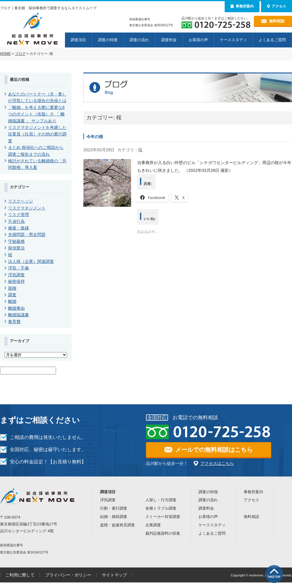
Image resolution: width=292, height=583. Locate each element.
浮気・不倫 (18, 268)
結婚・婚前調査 (113, 516)
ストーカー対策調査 (162, 516)
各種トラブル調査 (160, 508)
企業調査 (153, 525)
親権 (12, 288)
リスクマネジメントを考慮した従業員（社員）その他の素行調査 (37, 134)
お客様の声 (198, 40)
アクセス (251, 500)
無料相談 (251, 516)
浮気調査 (16, 274)
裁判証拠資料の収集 (162, 533)
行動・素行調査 (113, 508)
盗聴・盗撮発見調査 (117, 525)
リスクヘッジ (20, 201)
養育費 (14, 321)
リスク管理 (18, 214)
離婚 (12, 301)
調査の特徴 (107, 40)
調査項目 (78, 40)
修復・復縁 (18, 228)
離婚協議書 (18, 314)
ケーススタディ (233, 40)
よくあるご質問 (272, 40)
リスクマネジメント (27, 208)
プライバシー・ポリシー (68, 575)
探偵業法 (16, 248)
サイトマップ (114, 575)
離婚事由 (16, 308)
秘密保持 (16, 281)
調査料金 (169, 40)
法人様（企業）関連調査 (31, 261)
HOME (5, 54)
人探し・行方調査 (160, 500)
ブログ (20, 54)
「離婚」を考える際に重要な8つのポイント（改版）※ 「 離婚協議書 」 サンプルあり (36, 114)
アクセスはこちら (217, 463)
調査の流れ (139, 40)
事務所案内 (253, 492)
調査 (12, 294)
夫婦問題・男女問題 (27, 234)
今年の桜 (94, 136)
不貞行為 (16, 221)
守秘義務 (16, 241)
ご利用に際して (20, 575)
